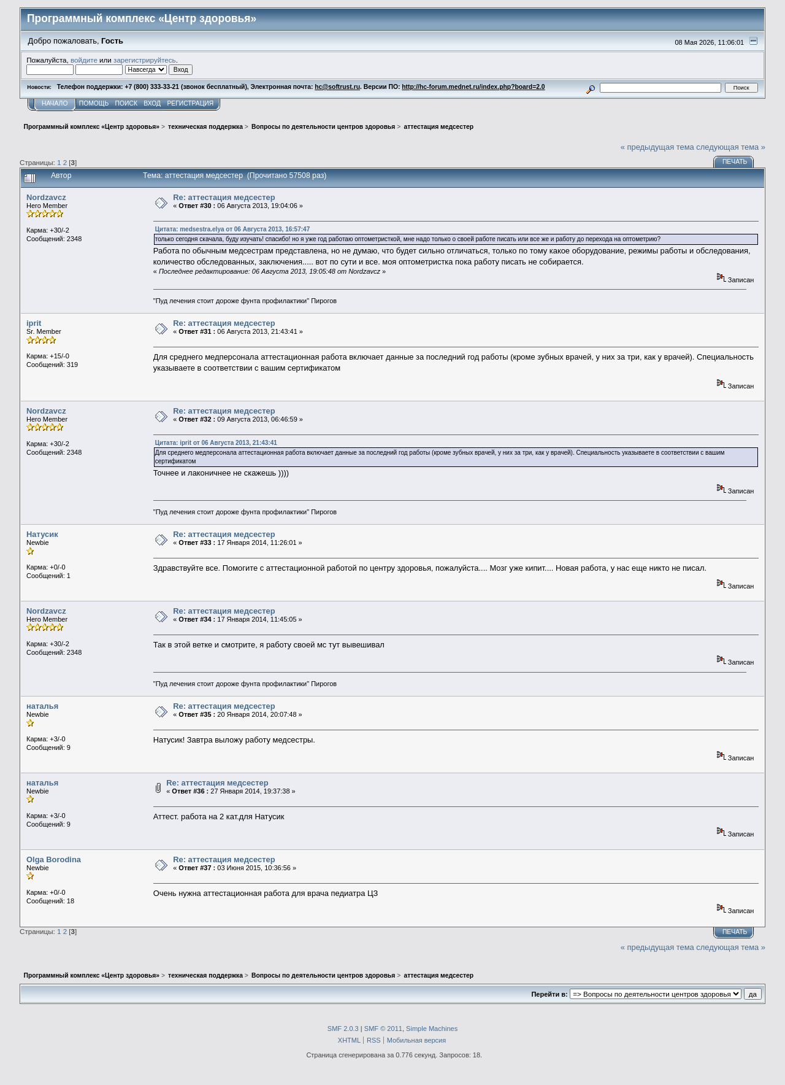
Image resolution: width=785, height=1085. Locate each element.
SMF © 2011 (383, 1028)
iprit (33, 323)
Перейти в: (549, 994)
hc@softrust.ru (337, 86)
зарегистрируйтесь (144, 60)
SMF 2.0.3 (343, 1028)
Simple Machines (432, 1028)
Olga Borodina (53, 859)
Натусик (42, 534)
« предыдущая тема (657, 147)
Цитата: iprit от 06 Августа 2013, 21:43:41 (216, 442)
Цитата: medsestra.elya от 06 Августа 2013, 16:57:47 (232, 229)
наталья (42, 706)
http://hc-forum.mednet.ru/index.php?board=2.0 (473, 86)
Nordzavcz (46, 197)
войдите (84, 60)
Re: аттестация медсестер (224, 197)
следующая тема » (730, 147)
